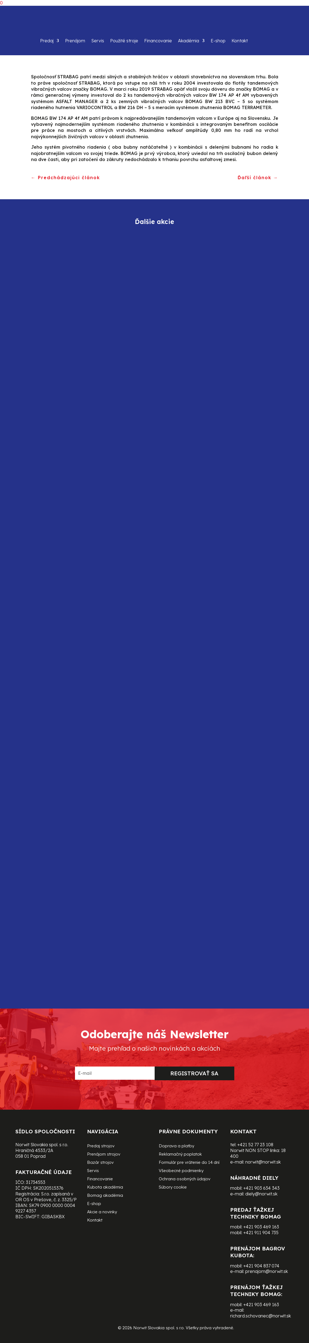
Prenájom (75, 40)
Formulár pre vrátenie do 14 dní (189, 1163)
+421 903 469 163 (261, 1227)
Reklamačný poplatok (180, 1154)
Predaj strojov (101, 1146)
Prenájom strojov (103, 1154)
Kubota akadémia (105, 1187)
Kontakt (240, 40)
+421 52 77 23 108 (255, 1144)
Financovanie (158, 40)
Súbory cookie (173, 1187)
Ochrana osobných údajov (184, 1179)
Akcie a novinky (102, 1212)
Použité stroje (124, 40)
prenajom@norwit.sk (266, 1271)
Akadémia (188, 40)
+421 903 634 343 (261, 1188)
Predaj (47, 40)
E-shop (218, 40)
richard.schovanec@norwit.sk (260, 1316)
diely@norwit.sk (261, 1194)
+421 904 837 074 (261, 1266)
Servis (97, 40)
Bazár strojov (100, 1163)
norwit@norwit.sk (263, 1162)
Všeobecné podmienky (181, 1171)
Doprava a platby (176, 1146)
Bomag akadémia (105, 1196)
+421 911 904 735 (261, 1232)
